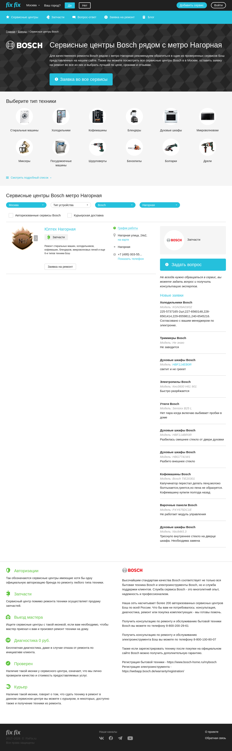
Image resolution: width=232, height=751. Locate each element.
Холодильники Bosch (176, 302)
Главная (10, 31)
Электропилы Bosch (175, 381)
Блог (151, 17)
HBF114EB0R (182, 364)
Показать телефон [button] (131, 258)
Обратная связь (215, 738)
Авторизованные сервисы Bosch (38, 215)
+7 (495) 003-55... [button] (130, 254)
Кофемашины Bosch (175, 474)
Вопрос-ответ (86, 17)
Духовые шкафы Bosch (177, 360)
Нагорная (124, 247)
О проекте (211, 731)
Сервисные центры (24, 17)
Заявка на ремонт (122, 17)
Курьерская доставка (89, 215)
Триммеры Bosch (173, 338)
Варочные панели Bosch (178, 505)
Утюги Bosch (169, 404)
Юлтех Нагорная (60, 229)
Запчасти (57, 17)
